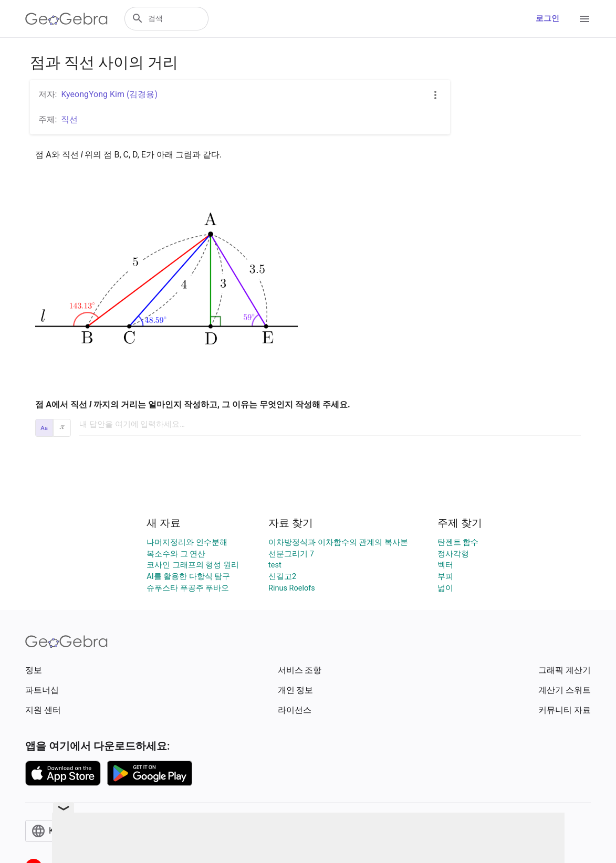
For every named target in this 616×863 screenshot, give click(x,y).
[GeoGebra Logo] (66, 19)
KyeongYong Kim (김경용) (109, 94)
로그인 (547, 18)
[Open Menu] (584, 19)
